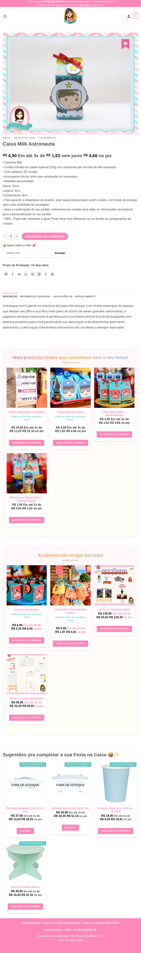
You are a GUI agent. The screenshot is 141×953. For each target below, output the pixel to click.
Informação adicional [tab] (35, 296)
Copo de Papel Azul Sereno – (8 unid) (115, 814)
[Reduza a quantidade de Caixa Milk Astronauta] (5, 236)
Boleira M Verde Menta (25, 891)
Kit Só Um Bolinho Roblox (114, 613)
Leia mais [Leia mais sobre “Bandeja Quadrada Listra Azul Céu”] (25, 835)
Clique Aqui (85, 5)
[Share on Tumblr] (46, 274)
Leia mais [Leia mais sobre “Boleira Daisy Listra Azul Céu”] (70, 832)
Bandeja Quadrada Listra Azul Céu (25, 814)
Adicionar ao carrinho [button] (26, 446)
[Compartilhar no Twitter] (19, 274)
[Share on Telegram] (52, 274)
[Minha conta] (129, 16)
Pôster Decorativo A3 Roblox (27, 413)
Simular (60, 253)
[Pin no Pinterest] (33, 274)
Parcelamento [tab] (85, 296)
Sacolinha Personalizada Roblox (70, 615)
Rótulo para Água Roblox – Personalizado (26, 502)
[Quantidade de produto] (11, 236)
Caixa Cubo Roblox (26, 613)
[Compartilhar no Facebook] (13, 274)
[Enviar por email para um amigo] (26, 274)
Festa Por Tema (24, 137)
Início (6, 137)
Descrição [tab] (10, 296)
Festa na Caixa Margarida (26, 702)
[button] (5, 16)
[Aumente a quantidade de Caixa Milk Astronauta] (17, 236)
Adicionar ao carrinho (45, 236)
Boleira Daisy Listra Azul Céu (70, 812)
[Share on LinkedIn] (39, 274)
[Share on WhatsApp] (6, 274)
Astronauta (47, 137)
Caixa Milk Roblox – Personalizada (114, 413)
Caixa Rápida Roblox (70, 412)
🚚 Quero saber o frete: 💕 (19, 245)
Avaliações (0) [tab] (63, 296)
